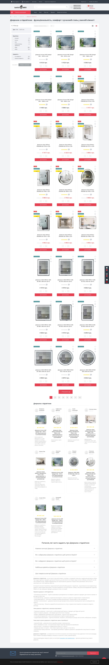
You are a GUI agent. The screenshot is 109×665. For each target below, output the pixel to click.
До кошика (43, 69)
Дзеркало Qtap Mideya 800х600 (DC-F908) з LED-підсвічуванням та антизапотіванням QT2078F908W (90, 433)
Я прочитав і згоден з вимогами (70, 656)
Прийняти (94, 662)
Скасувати (15, 64)
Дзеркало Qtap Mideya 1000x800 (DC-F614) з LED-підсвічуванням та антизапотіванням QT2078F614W (40, 475)
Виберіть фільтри (24, 64)
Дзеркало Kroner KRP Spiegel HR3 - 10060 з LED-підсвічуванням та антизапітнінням (57, 521)
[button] (26, 1)
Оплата (40, 1)
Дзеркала (22, 16)
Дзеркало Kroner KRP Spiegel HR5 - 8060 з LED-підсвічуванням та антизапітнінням (40, 520)
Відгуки (53, 12)
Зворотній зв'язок (62, 12)
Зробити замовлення (92, 7)
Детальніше (60, 662)
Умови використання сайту (68, 656)
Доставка (34, 1)
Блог (40, 12)
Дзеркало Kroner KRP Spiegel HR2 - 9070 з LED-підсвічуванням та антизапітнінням (40, 432)
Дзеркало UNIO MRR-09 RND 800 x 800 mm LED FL (73, 474)
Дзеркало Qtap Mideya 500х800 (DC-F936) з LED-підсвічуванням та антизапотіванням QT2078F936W (74, 434)
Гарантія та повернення (50, 1)
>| (79, 397)
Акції (35, 12)
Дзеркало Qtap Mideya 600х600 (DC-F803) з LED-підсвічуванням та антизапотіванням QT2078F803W (57, 434)
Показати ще (65, 392)
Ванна (15, 16)
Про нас (46, 12)
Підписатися (93, 653)
